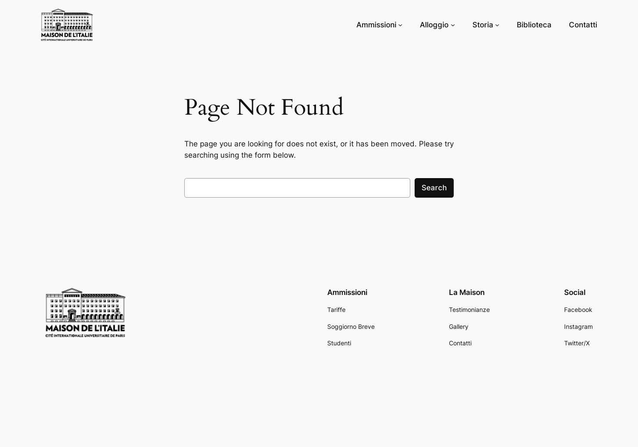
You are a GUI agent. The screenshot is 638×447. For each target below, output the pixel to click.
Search (434, 187)
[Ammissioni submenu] (400, 25)
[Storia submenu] (497, 25)
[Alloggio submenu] (453, 25)
